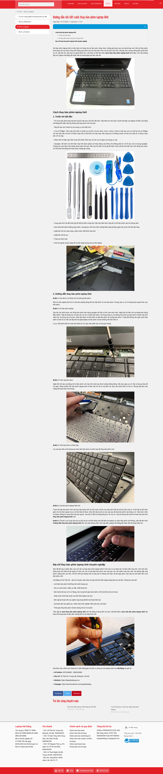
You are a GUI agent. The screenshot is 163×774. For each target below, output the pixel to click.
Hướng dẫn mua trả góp (78, 747)
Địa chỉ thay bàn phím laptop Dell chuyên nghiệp (71, 41)
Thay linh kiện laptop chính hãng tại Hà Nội (81, 707)
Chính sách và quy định (81, 726)
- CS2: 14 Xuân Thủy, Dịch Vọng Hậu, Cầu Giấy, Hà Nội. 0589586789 (53, 738)
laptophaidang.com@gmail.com (108, 738)
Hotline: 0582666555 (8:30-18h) (108, 730)
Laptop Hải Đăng (23, 726)
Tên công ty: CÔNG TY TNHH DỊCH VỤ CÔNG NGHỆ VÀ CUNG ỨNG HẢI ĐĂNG (26, 733)
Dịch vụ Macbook (96, 3)
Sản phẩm (71, 3)
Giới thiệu (117, 3)
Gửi (145, 769)
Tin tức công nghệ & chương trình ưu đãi (33, 17)
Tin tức (108, 3)
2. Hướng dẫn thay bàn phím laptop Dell (70, 38)
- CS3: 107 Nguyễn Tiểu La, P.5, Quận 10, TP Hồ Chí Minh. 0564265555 (53, 746)
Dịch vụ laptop (24, 27)
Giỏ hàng (135, 3)
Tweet (67, 693)
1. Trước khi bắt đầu (63, 35)
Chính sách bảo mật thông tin (80, 736)
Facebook (58, 693)
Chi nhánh (47, 726)
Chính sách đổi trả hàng (78, 733)
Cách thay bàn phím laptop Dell (65, 32)
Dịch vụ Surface (24, 32)
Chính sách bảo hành (77, 730)
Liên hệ (126, 3)
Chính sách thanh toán (77, 744)
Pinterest (76, 693)
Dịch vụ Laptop (82, 3)
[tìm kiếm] (51, 4)
